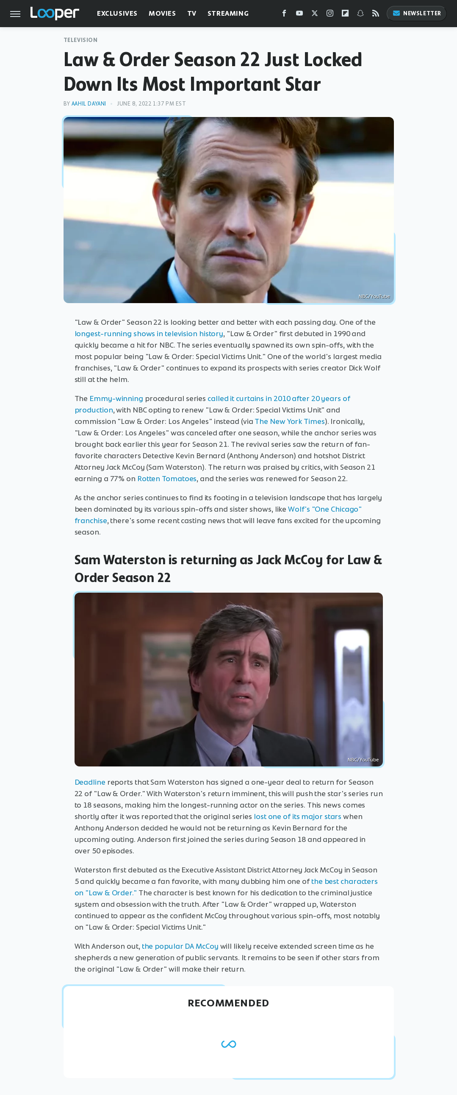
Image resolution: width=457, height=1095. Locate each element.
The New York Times (289, 421)
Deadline (90, 782)
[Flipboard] (345, 15)
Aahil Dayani (89, 103)
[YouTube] (299, 15)
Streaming (228, 13)
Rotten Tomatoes (167, 479)
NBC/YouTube (374, 296)
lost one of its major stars (297, 816)
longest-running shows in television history (149, 334)
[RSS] (375, 15)
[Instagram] (330, 15)
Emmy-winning (116, 398)
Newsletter (416, 13)
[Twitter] (314, 15)
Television (81, 40)
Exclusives (117, 13)
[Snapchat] (360, 15)
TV (192, 13)
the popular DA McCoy (180, 946)
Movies (162, 13)
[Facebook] (284, 15)
